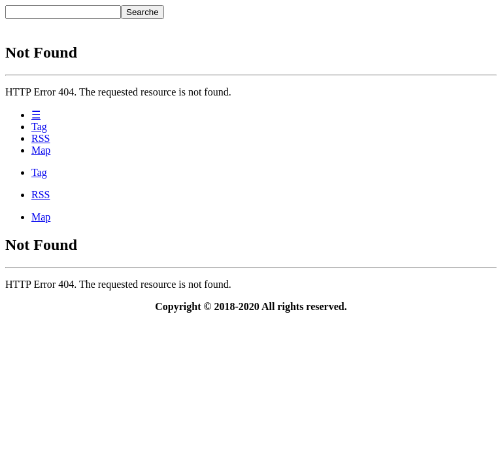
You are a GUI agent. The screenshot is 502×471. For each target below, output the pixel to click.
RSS (40, 138)
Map (40, 150)
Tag (39, 126)
